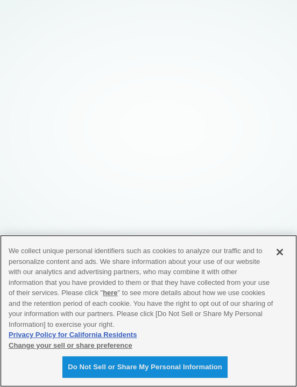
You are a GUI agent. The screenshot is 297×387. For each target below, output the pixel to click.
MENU (262, 10)
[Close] (280, 252)
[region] (148, 311)
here (110, 293)
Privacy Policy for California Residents (73, 335)
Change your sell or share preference (70, 345)
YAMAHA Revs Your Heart (29, 11)
